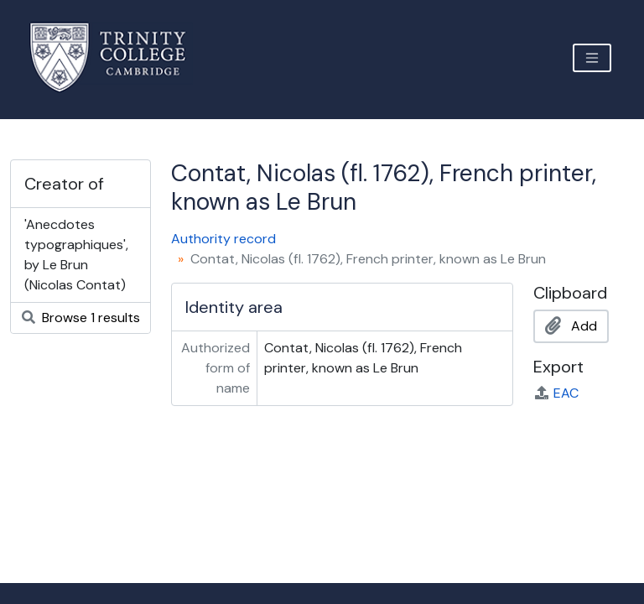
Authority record (223, 238)
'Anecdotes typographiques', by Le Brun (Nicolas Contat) (76, 255)
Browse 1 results (81, 317)
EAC (556, 393)
